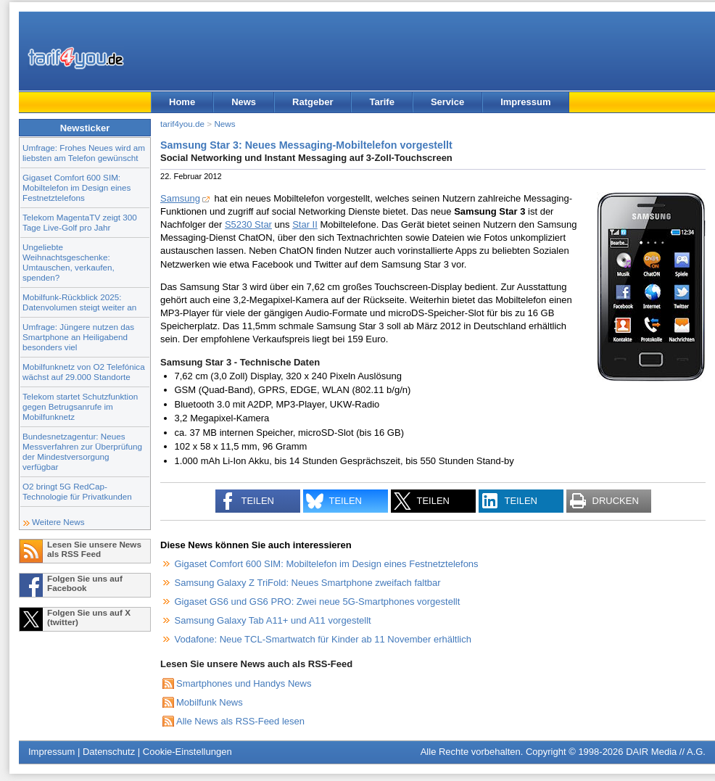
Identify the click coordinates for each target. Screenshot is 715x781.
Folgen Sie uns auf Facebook (85, 583)
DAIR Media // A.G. (666, 751)
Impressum (525, 101)
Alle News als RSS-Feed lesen (240, 721)
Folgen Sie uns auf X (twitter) (89, 617)
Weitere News (58, 521)
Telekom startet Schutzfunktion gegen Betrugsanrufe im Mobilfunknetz (80, 406)
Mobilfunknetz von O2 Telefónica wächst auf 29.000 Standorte (83, 371)
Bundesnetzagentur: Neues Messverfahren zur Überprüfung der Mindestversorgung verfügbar (82, 451)
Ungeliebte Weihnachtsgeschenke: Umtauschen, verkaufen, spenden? (68, 262)
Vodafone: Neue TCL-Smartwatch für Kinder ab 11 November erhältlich (323, 639)
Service (447, 101)
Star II (305, 224)
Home (182, 101)
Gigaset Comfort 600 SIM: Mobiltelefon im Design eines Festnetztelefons (76, 187)
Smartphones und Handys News (243, 683)
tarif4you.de (182, 123)
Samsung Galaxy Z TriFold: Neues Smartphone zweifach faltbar (308, 582)
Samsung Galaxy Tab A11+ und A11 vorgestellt (273, 620)
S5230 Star (248, 224)
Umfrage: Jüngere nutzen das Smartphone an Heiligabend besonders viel (78, 337)
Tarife (381, 101)
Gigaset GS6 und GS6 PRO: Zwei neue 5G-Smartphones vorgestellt (317, 601)
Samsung (180, 198)
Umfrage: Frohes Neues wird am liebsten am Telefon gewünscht (83, 152)
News (243, 101)
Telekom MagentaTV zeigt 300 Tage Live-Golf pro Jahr (79, 222)
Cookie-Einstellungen (187, 751)
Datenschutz (109, 751)
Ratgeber (312, 101)
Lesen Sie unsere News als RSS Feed (94, 549)
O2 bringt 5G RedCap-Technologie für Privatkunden (77, 491)
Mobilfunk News (209, 702)
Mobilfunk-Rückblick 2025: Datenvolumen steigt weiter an (79, 302)
